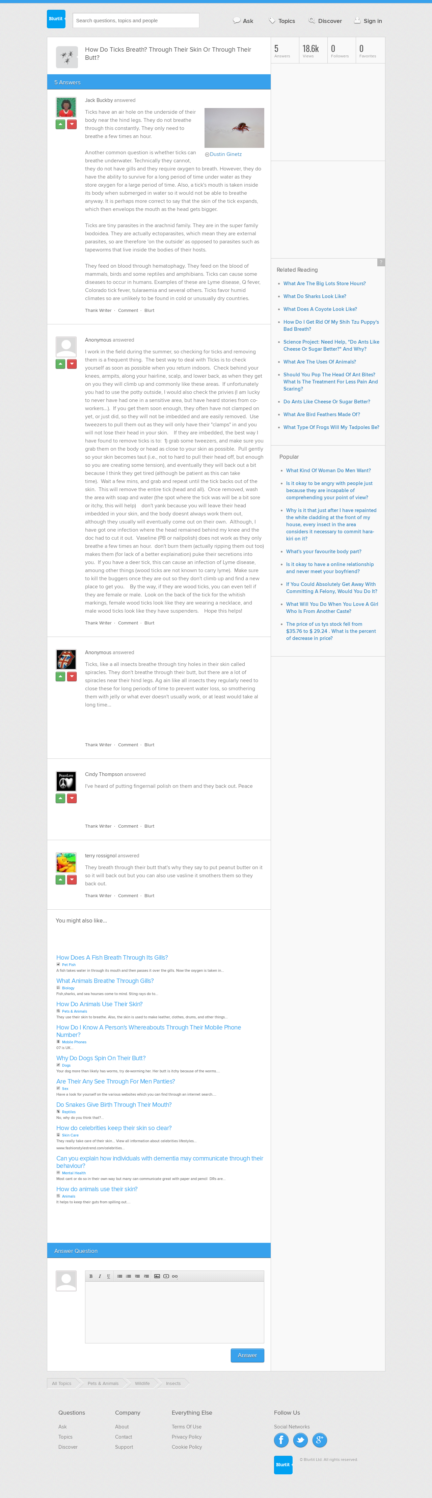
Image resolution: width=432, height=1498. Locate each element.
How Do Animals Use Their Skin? (99, 1009)
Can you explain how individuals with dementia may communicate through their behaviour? (159, 1167)
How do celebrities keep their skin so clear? (114, 1133)
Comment (128, 315)
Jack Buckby (99, 100)
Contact (123, 1442)
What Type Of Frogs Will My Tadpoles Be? (331, 427)
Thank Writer (98, 315)
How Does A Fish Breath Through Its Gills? (112, 963)
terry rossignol (100, 861)
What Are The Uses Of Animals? (320, 362)
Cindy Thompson (104, 779)
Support (124, 1452)
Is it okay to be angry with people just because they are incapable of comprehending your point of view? (329, 490)
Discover (324, 21)
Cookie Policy (187, 1452)
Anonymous (98, 345)
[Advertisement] (163, 726)
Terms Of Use (186, 1432)
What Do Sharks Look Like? (315, 296)
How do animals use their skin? (97, 1194)
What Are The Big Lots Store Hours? (325, 283)
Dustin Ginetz (226, 154)
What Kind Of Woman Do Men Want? (328, 470)
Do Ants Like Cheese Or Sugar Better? (327, 402)
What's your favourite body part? (323, 552)
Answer (247, 1360)
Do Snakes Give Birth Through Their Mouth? (114, 1110)
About (122, 1432)
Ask (242, 21)
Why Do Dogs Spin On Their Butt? (101, 1063)
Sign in (367, 21)
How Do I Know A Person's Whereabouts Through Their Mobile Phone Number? (148, 1036)
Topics (281, 21)
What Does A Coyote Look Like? (320, 309)
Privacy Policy (186, 1442)
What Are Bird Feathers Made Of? (322, 414)
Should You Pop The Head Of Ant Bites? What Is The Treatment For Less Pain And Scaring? (331, 382)
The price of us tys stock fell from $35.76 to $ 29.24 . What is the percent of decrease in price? (331, 631)
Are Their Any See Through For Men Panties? (115, 1087)
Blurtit (56, 20)
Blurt (149, 315)
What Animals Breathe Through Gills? (105, 986)
